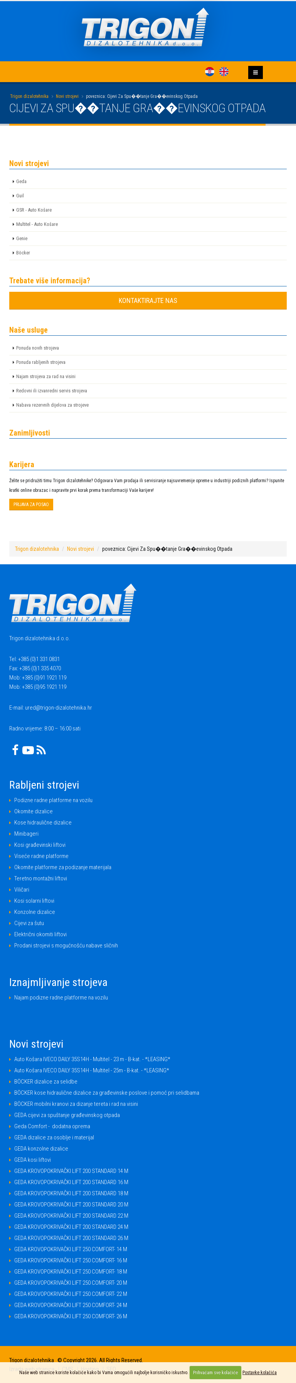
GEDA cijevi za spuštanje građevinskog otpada (67, 1115)
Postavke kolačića (259, 1372)
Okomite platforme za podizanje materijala (62, 867)
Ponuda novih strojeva (37, 348)
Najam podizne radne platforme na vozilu (61, 997)
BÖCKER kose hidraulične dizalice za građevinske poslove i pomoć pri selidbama (106, 1092)
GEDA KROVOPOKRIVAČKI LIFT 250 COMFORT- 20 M (70, 1282)
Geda (21, 181)
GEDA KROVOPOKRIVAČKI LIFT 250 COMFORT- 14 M (70, 1249)
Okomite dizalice (33, 811)
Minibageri (26, 833)
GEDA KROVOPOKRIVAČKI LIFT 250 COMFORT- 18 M (70, 1271)
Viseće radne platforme (41, 856)
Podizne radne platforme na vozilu (53, 800)
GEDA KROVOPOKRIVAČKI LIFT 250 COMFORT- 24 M (70, 1305)
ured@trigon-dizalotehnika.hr (58, 707)
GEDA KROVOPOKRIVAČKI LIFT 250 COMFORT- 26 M (70, 1316)
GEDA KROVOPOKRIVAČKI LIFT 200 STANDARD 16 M (71, 1182)
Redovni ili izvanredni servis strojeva (51, 391)
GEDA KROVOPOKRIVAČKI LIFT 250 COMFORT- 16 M (70, 1260)
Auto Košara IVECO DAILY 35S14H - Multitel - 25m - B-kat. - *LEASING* (91, 1070)
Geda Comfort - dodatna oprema (52, 1126)
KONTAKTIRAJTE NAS (148, 300)
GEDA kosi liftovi (32, 1159)
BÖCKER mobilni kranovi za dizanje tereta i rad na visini (76, 1103)
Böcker (23, 253)
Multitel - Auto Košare (37, 224)
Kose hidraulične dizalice (43, 822)
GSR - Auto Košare (34, 210)
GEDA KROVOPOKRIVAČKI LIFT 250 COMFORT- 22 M (70, 1293)
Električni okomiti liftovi (40, 934)
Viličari (21, 889)
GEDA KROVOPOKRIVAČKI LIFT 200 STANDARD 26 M (71, 1238)
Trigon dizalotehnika (29, 96)
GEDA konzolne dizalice (41, 1148)
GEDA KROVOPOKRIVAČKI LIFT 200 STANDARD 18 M (71, 1193)
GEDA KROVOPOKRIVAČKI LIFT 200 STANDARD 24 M (71, 1226)
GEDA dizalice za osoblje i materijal (54, 1137)
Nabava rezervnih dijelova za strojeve (52, 405)
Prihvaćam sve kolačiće (215, 1372)
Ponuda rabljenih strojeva (41, 362)
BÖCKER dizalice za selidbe (45, 1081)
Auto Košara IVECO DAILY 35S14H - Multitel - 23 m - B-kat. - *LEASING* (92, 1059)
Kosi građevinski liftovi (40, 844)
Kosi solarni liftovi (34, 900)
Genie (21, 238)
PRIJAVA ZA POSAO (31, 504)
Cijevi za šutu (29, 923)
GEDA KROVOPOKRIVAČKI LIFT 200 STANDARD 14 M (71, 1171)
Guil (20, 196)
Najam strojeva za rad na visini (46, 376)
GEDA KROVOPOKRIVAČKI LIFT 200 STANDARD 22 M (71, 1215)
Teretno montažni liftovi (40, 878)
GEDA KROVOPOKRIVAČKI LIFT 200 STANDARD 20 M (71, 1204)
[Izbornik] (255, 72)
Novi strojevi (67, 96)
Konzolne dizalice (34, 912)
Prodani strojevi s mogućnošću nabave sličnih (66, 945)
